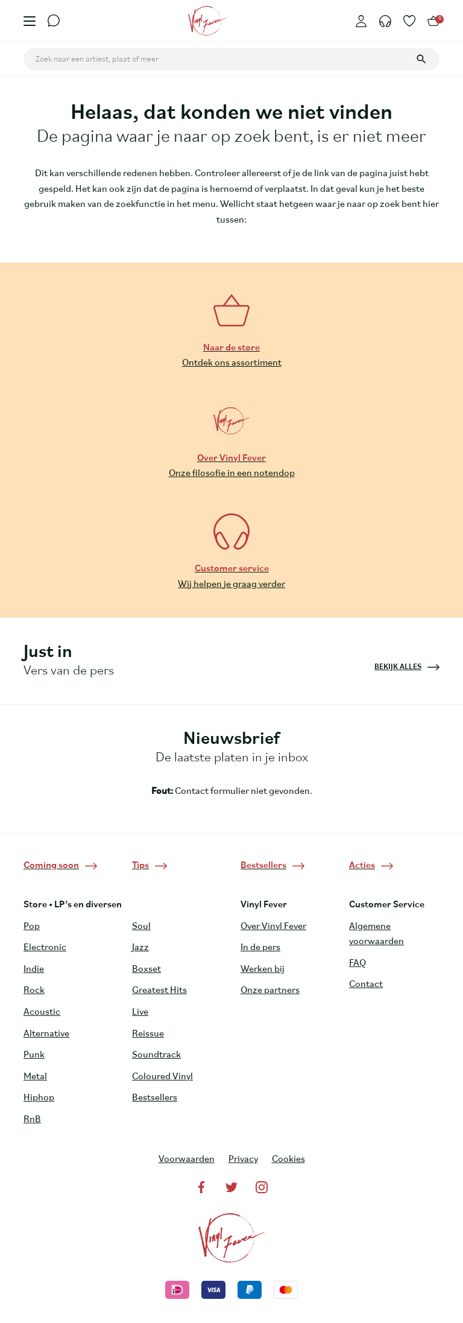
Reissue (148, 1034)
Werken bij (263, 969)
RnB (32, 1120)
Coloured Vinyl (162, 1077)
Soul (141, 926)
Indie (34, 969)
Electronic (45, 948)
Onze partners (270, 990)
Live (140, 1012)
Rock (34, 990)
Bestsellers (154, 1098)
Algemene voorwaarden (376, 934)
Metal (35, 1077)
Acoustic (42, 1012)
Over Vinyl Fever (273, 926)
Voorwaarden (187, 1159)
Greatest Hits (159, 990)
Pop (32, 926)
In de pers (260, 948)
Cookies (288, 1159)
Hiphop (39, 1098)
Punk (34, 1055)
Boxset (146, 969)
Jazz (140, 948)
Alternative (46, 1034)
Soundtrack (156, 1055)
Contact (366, 984)
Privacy (243, 1159)
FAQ (357, 963)
